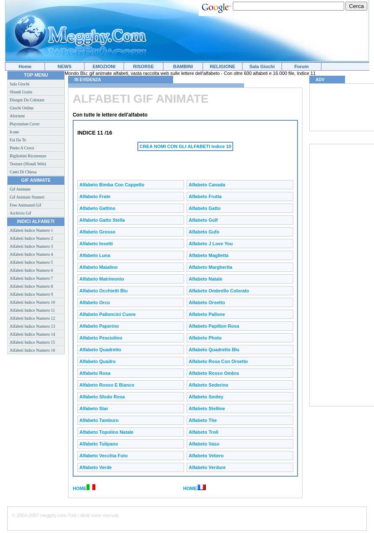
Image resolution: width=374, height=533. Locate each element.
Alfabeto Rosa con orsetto (218, 361)
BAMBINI (183, 66)
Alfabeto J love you (211, 243)
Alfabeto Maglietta (209, 255)
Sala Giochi (262, 66)
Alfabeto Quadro (97, 361)
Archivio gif (20, 213)
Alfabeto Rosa (95, 373)
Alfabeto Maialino (98, 267)
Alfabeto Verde (95, 467)
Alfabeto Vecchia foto (103, 455)
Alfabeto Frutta (205, 196)
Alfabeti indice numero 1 (31, 230)
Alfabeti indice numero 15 (32, 342)
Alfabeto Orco (94, 302)
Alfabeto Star (93, 408)
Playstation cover (25, 124)
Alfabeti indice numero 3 (31, 246)
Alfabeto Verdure (207, 467)
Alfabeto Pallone (207, 314)
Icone (14, 132)
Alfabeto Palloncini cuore (107, 314)
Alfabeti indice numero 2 (31, 238)
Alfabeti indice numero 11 (32, 310)
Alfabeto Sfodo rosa (102, 396)
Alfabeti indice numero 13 (32, 326)
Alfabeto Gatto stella (102, 220)
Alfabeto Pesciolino (100, 337)
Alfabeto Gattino (97, 208)
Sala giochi (19, 84)
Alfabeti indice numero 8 (31, 286)
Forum (301, 66)
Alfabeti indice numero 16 (32, 350)
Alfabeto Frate (95, 196)
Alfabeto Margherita (210, 267)
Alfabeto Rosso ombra (214, 373)
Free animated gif (25, 205)
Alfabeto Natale (205, 278)
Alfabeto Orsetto (207, 302)
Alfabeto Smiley (206, 396)
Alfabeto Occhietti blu (103, 290)
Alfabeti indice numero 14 (32, 334)
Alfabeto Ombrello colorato (219, 290)
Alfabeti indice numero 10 (32, 302)
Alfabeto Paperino (99, 326)
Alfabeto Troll (203, 432)
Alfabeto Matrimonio (101, 278)
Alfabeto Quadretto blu (214, 349)
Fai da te (18, 140)
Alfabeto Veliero (206, 455)
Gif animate (20, 189)
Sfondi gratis (21, 92)
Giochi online (22, 108)
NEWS (64, 66)
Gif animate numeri (27, 197)
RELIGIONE (222, 66)
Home (25, 66)
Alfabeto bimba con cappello (112, 184)
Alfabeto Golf (203, 220)
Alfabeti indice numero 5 (31, 262)
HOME (80, 488)
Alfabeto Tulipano (98, 443)
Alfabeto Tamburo (99, 420)
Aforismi (17, 116)
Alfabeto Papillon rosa (214, 326)
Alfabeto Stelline (207, 408)
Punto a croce (22, 148)
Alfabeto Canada (207, 184)
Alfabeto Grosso (97, 231)
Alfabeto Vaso (204, 443)
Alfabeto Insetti (96, 243)
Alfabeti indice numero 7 (31, 278)
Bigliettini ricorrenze (28, 156)
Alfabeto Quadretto (100, 349)
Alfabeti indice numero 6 (31, 270)
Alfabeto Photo (205, 337)
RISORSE (143, 66)
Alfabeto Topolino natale (106, 432)
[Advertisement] (175, 164)
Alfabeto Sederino (208, 384)
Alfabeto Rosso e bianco (106, 384)
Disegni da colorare (27, 100)
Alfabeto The (203, 420)
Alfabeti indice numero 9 (31, 294)
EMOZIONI (103, 66)
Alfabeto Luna (94, 255)
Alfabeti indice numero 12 (32, 318)
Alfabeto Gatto (205, 208)
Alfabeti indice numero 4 (31, 254)
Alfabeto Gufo (204, 231)
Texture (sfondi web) (28, 164)
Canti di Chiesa (23, 172)
